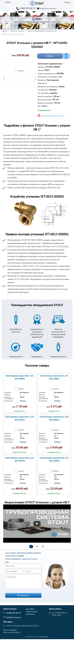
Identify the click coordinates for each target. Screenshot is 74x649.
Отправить (23, 595)
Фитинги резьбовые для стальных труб (42, 31)
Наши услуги (31, 612)
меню (8, 2)
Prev (4, 79)
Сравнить (21, 71)
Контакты (30, 614)
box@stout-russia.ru (48, 8)
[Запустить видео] (37, 523)
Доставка (30, 609)
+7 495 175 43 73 (27, 8)
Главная (4, 31)
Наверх (67, 2)
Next (35, 79)
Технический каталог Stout (52, 115)
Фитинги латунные (17, 31)
